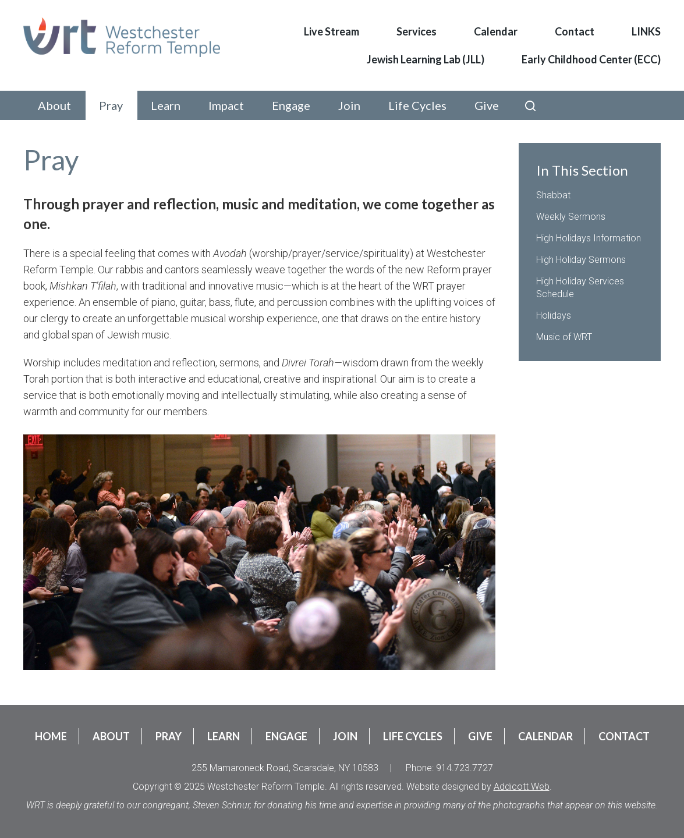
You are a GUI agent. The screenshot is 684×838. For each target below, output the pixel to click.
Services (416, 31)
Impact (226, 105)
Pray (111, 105)
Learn (165, 105)
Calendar (496, 31)
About (54, 105)
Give (486, 105)
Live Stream (331, 31)
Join (349, 105)
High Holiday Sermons (581, 259)
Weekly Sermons (570, 216)
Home (51, 736)
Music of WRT (564, 337)
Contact (574, 31)
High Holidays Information (588, 238)
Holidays (553, 315)
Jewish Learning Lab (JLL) (425, 59)
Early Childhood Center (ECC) (591, 59)
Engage (291, 105)
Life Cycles (417, 105)
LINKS (646, 31)
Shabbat (553, 195)
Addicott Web (522, 786)
